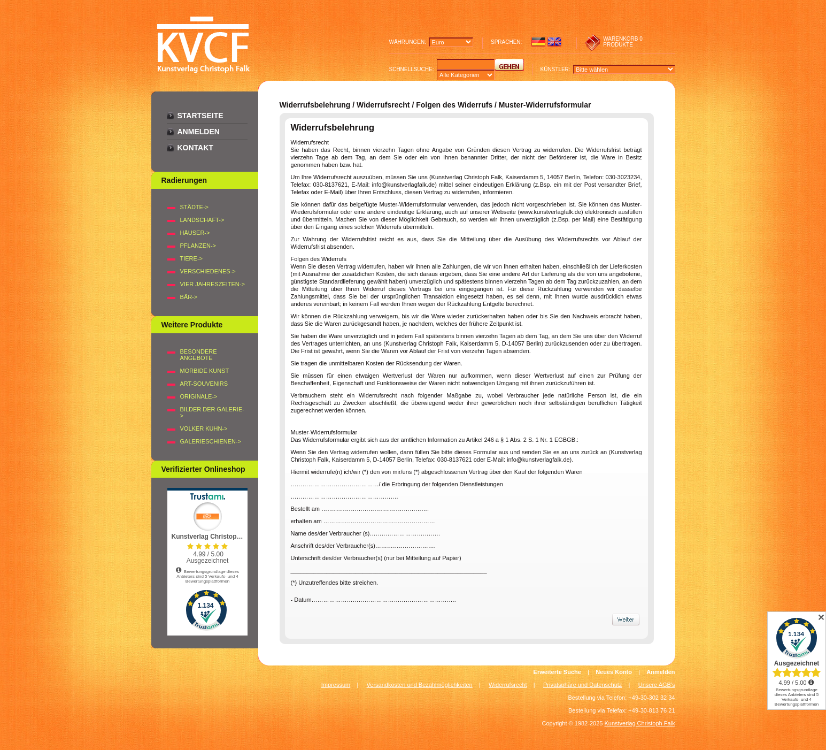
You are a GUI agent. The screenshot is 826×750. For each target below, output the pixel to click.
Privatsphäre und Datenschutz (582, 685)
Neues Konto (614, 672)
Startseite (200, 115)
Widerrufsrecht (508, 685)
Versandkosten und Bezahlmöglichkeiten (420, 685)
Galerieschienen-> (211, 441)
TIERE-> (191, 258)
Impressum (335, 685)
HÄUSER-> (195, 232)
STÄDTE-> (194, 207)
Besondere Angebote (198, 354)
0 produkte (623, 42)
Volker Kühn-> (204, 428)
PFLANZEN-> (198, 245)
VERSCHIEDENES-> (208, 271)
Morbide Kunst (204, 371)
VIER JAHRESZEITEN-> (212, 284)
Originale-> (199, 396)
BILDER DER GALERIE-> (212, 412)
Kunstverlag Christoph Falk (639, 723)
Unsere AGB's (656, 685)
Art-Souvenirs (204, 383)
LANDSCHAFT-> (202, 220)
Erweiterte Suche (557, 672)
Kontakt (195, 147)
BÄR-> (189, 297)
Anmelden (198, 131)
